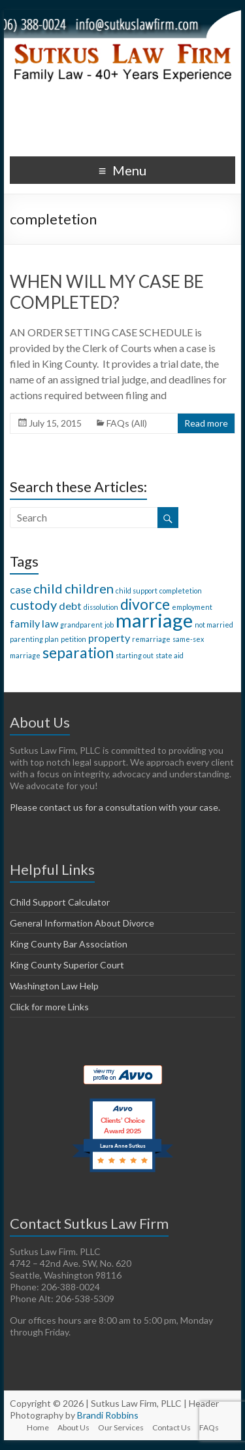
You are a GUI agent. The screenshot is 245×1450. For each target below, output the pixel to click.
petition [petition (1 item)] (73, 639)
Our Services (121, 1427)
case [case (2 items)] (20, 589)
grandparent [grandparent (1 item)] (81, 624)
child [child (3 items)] (48, 588)
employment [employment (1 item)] (192, 607)
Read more (206, 423)
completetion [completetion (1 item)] (180, 590)
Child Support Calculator (60, 902)
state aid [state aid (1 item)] (169, 655)
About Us (73, 1427)
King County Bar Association (68, 943)
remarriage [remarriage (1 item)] (151, 639)
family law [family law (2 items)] (34, 623)
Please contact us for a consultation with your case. (115, 807)
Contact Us (171, 1427)
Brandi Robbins (108, 1415)
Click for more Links (49, 1006)
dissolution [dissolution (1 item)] (101, 607)
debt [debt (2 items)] (70, 605)
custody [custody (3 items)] (33, 604)
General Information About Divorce (82, 922)
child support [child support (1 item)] (136, 590)
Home (38, 1427)
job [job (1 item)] (109, 624)
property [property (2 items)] (109, 637)
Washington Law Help (54, 985)
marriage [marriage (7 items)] (154, 620)
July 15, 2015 (55, 423)
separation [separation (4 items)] (78, 652)
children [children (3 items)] (89, 588)
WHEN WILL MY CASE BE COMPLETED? (107, 292)
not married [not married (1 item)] (214, 624)
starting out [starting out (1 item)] (135, 655)
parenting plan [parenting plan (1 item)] (34, 639)
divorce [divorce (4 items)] (145, 604)
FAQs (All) (126, 423)
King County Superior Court (67, 964)
